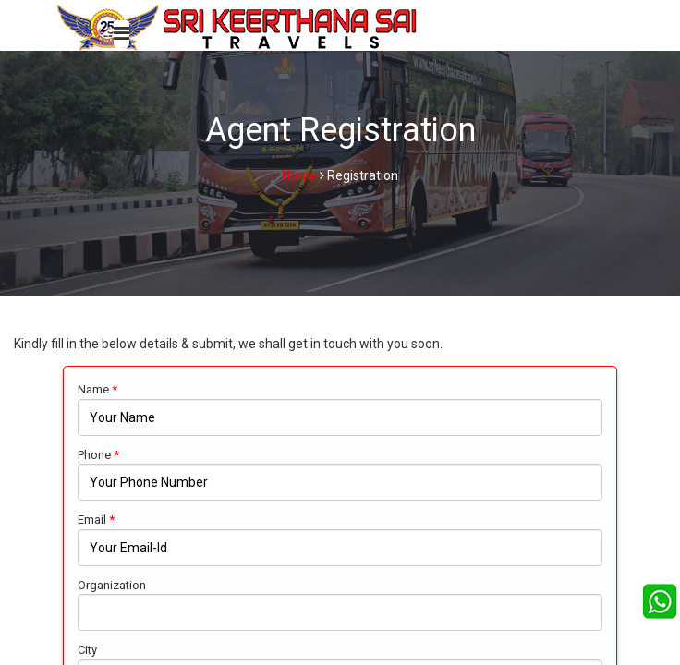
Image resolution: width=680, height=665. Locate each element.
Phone (98, 455)
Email (96, 519)
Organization (112, 585)
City (87, 650)
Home (299, 175)
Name (97, 389)
